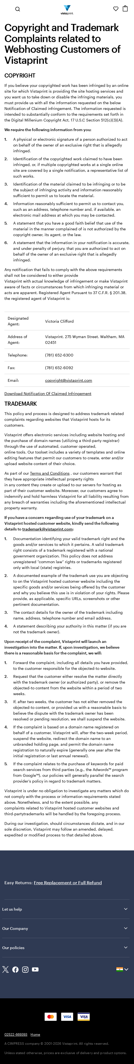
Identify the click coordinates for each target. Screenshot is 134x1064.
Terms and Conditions (50, 473)
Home (35, 1034)
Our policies (65, 947)
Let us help (65, 909)
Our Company (65, 928)
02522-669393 (15, 1034)
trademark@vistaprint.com (47, 529)
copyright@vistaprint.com (68, 380)
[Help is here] (108, 9)
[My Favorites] (116, 9)
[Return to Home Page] (67, 8)
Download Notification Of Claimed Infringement (47, 393)
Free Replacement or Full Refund (68, 882)
